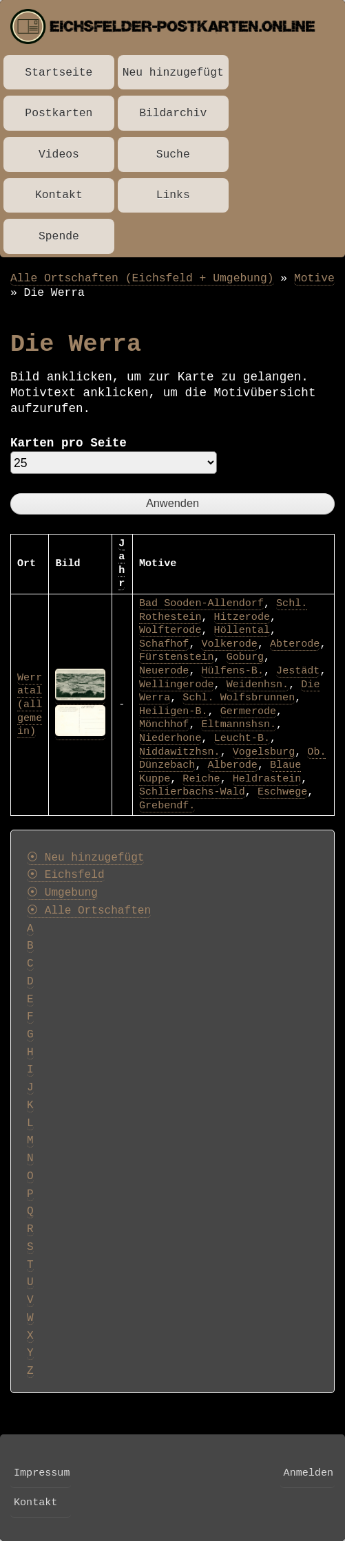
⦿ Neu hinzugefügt (85, 858)
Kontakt (59, 195)
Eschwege (282, 792)
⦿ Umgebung (62, 893)
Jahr (121, 563)
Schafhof (164, 644)
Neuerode (164, 671)
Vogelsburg (264, 752)
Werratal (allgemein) (29, 704)
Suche (173, 154)
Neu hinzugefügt (173, 72)
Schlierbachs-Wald (192, 792)
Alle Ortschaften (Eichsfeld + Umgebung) (142, 278)
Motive (314, 278)
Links (173, 195)
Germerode (248, 711)
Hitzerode (242, 617)
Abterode (295, 644)
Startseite (58, 72)
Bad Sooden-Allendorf (201, 603)
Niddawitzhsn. (179, 752)
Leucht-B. (242, 738)
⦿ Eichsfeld (66, 875)
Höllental (242, 630)
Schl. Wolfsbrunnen (238, 697)
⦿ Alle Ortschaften (89, 911)
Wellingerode (176, 684)
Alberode (233, 765)
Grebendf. (167, 805)
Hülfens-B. (232, 671)
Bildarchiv (173, 113)
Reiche (201, 779)
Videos (59, 154)
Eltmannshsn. (238, 724)
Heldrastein (267, 779)
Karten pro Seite (68, 443)
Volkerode (229, 644)
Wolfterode (170, 630)
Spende (59, 236)
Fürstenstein (176, 657)
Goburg (245, 657)
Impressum (42, 1473)
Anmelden (308, 1473)
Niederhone (170, 738)
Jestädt (298, 671)
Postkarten (58, 113)
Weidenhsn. (258, 684)
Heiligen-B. (173, 711)
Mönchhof (164, 724)
